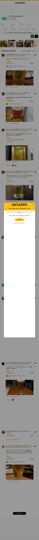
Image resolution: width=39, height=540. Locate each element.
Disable (19, 219)
